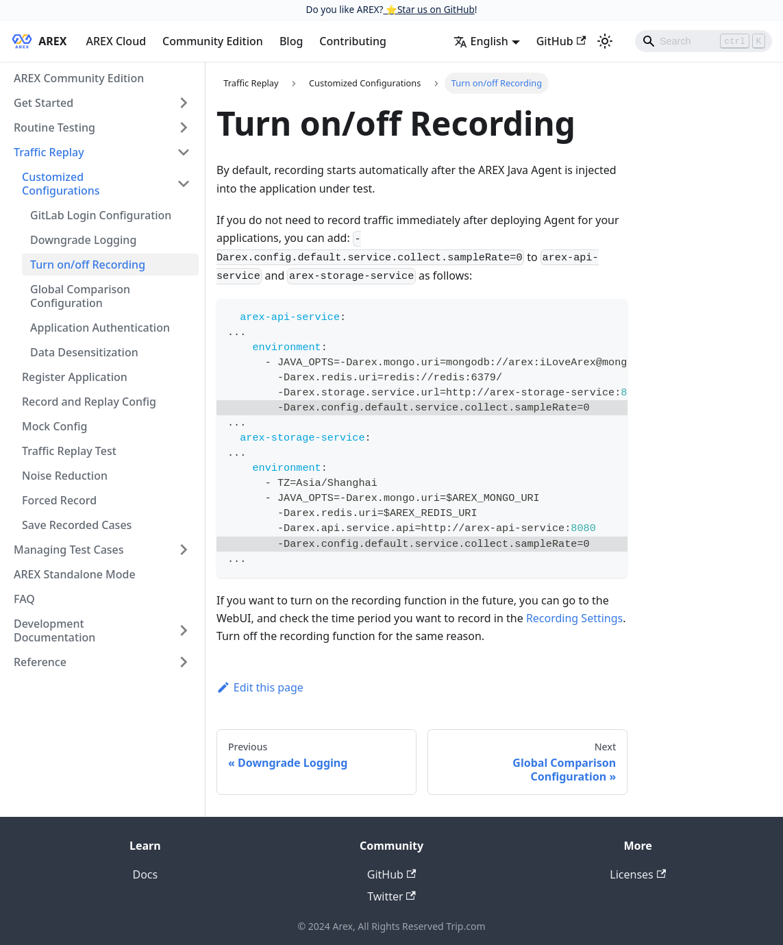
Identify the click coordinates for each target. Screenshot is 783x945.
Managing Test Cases (69, 549)
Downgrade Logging (83, 239)
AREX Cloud (116, 41)
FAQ (24, 598)
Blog (291, 41)
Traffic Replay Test (69, 450)
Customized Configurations (61, 183)
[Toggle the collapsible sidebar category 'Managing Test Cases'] (184, 550)
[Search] (703, 41)
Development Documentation (54, 630)
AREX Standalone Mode (75, 574)
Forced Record (59, 500)
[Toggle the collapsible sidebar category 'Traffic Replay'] (184, 152)
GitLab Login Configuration (100, 215)
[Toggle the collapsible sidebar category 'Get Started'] (184, 103)
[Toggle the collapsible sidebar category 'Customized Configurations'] (184, 183)
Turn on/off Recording (87, 264)
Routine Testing (54, 127)
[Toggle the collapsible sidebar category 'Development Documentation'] (184, 630)
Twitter (391, 896)
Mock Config (54, 426)
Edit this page (259, 687)
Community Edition (212, 41)
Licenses (638, 874)
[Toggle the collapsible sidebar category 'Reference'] (184, 662)
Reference (40, 662)
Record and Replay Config (89, 401)
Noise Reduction (65, 475)
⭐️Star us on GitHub (428, 9)
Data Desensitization (84, 352)
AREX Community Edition (79, 78)
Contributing (352, 41)
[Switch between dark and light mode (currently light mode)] (605, 41)
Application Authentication (100, 327)
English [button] (480, 41)
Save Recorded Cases (77, 524)
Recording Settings (574, 618)
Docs (145, 874)
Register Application (74, 376)
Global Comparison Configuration (80, 296)
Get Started (43, 102)
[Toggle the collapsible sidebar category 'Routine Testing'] (184, 127)
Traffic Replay (49, 152)
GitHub (561, 41)
